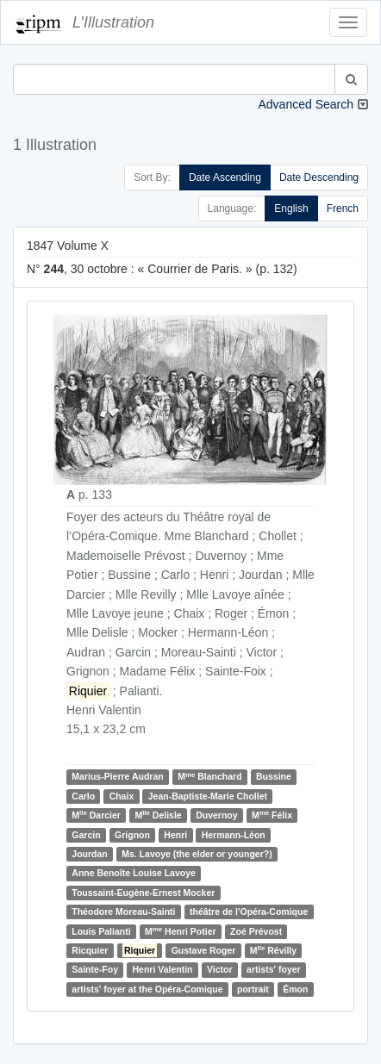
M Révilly (273, 949)
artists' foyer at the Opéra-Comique (147, 989)
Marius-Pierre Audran (117, 777)
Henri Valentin (162, 969)
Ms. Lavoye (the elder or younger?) (197, 854)
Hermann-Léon (233, 835)
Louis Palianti (101, 931)
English (291, 208)
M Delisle (157, 814)
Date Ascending (225, 177)
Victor (220, 969)
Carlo (83, 796)
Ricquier (90, 950)
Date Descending (319, 177)
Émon (295, 989)
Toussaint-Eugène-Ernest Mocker (143, 892)
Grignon (132, 835)
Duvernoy (216, 815)
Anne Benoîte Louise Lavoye (134, 873)
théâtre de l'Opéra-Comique (249, 911)
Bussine (273, 777)
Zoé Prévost (256, 931)
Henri (175, 835)
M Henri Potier (180, 930)
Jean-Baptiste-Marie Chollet (207, 796)
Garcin (86, 835)
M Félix (272, 814)
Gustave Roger (204, 950)
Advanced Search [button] (305, 104)
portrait (253, 989)
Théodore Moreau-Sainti (123, 911)
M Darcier (96, 814)
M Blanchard (209, 776)
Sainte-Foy (95, 969)
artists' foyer (274, 969)
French (343, 208)
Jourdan (89, 854)
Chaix (121, 796)
